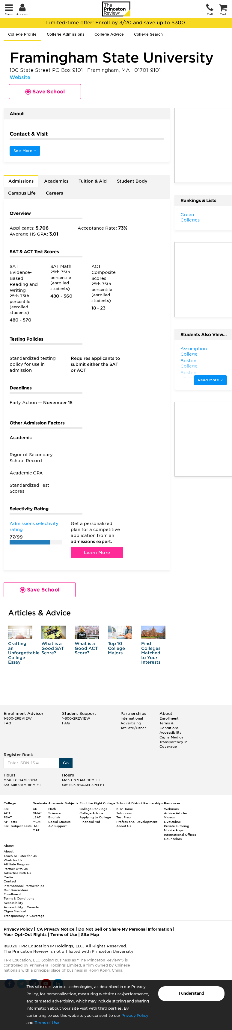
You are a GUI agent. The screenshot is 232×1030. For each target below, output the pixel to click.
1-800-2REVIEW (18, 718)
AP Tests (10, 821)
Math (52, 809)
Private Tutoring (176, 826)
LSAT (37, 817)
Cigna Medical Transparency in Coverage (173, 742)
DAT (36, 826)
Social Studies (59, 821)
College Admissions (65, 34)
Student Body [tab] (132, 181)
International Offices (180, 834)
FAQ (7, 723)
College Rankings (93, 809)
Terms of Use (46, 1022)
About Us (123, 826)
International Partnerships (24, 886)
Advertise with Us (17, 873)
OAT (36, 830)
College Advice (109, 34)
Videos (169, 817)
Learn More (97, 552)
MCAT (37, 821)
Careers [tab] (54, 193)
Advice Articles (175, 813)
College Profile (22, 34)
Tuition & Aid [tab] (93, 181)
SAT (7, 809)
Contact (10, 881)
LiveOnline (172, 821)
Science (54, 813)
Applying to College (95, 817)
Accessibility (170, 732)
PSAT (8, 817)
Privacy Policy (134, 1015)
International (131, 718)
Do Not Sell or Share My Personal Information (125, 929)
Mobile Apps (173, 830)
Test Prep (123, 817)
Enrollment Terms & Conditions (169, 723)
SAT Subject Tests (17, 826)
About (8, 851)
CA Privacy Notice (55, 929)
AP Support (57, 826)
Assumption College (193, 351)
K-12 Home (124, 809)
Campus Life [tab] (22, 193)
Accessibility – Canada (21, 907)
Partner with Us (16, 868)
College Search (148, 34)
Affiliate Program (17, 864)
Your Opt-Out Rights (25, 934)
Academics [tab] (56, 181)
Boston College (189, 363)
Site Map (90, 934)
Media (8, 877)
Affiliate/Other (133, 728)
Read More (210, 380)
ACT (7, 813)
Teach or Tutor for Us (20, 856)
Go (66, 763)
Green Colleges (190, 217)
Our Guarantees (16, 890)
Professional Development (136, 821)
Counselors (173, 839)
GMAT (37, 813)
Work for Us (13, 860)
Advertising (130, 723)
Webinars (171, 809)
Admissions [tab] (21, 181)
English (54, 817)
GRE (36, 809)
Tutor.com (124, 813)
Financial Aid (89, 821)
